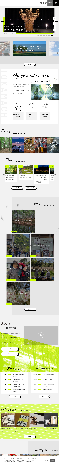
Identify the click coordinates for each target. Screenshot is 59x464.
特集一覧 (29, 63)
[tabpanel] (29, 20)
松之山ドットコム (29, 433)
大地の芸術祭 (22, 448)
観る (35, 443)
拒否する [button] (46, 460)
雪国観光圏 (38, 433)
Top (20, 441)
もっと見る (30, 247)
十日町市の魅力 (29, 443)
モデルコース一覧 (39, 191)
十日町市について (30, 445)
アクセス (21, 451)
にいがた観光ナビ (47, 433)
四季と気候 (29, 446)
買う (35, 448)
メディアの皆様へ (52, 445)
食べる (36, 446)
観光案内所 (51, 441)
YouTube (10, 292)
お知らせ (21, 453)
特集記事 (21, 446)
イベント (21, 443)
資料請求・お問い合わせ (53, 443)
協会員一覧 (51, 449)
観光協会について (52, 446)
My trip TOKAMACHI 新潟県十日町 (5, 3)
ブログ (21, 445)
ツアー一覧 (20, 191)
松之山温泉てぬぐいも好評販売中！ (8, 281)
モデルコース (44, 443)
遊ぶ (35, 445)
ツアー (43, 445)
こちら (22, 461)
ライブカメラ (22, 449)
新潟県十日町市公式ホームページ (16, 433)
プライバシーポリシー (53, 448)
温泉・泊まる (37, 449)
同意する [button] (52, 460)
